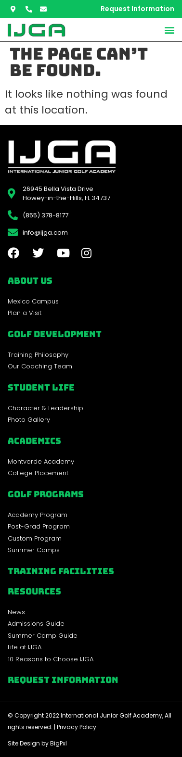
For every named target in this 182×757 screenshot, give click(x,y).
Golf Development (55, 334)
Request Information (63, 679)
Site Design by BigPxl (37, 743)
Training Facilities (61, 571)
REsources (34, 591)
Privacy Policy (76, 727)
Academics (34, 440)
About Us (30, 280)
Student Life (41, 387)
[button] (169, 30)
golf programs (46, 494)
